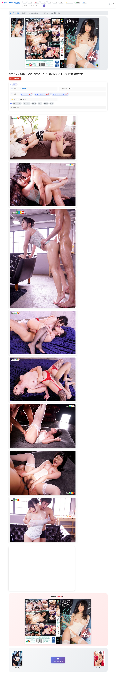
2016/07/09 (23, 90)
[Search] (32, 6)
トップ (12, 13)
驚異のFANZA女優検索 (10, 4)
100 (56, 2)
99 (30, 2)
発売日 (80, 2)
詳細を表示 (16, 109)
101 (44, 2)
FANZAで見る (15, 78)
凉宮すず (18, 13)
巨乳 (63, 2)
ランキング (71, 2)
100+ (37, 2)
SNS (88, 2)
